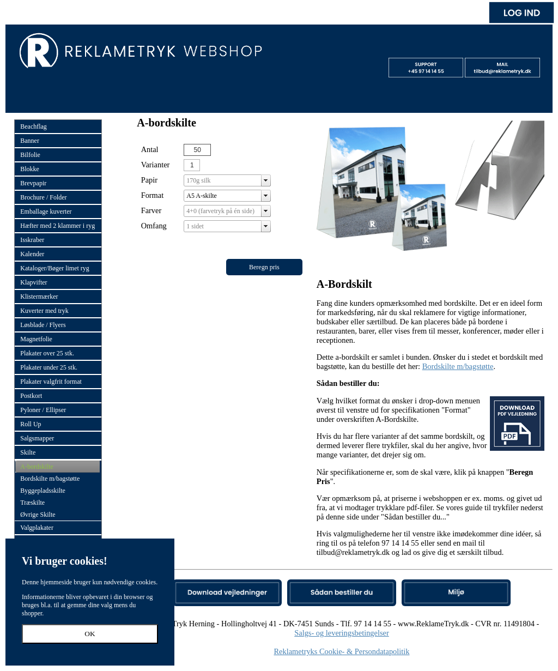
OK (89, 634)
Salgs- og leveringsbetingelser (341, 632)
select (266, 180)
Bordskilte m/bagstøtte (458, 366)
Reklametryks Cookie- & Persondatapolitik (341, 651)
